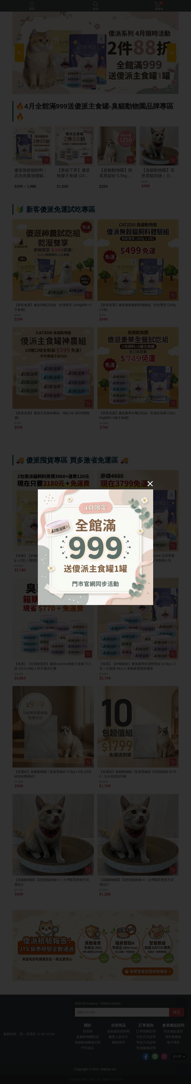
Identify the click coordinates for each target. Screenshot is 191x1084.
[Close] (150, 483)
